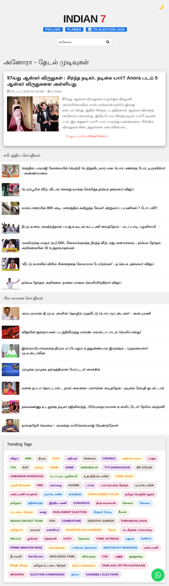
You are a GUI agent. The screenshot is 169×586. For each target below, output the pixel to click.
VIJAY (56, 458)
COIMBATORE (71, 521)
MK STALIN (144, 467)
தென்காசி (50, 538)
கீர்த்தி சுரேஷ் (18, 565)
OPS (52, 521)
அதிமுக (72, 458)
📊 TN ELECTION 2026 (106, 29)
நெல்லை (84, 538)
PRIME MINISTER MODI (26, 547)
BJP (25, 467)
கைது (43, 512)
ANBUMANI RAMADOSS (26, 476)
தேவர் (112, 530)
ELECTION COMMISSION (47, 574)
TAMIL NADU (124, 476)
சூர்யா (75, 574)
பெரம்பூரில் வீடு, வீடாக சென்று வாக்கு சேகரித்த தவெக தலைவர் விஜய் (78, 189)
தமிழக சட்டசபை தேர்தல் (50, 565)
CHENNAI (108, 458)
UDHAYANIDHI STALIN (103, 494)
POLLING (53, 29)
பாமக (90, 485)
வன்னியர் (52, 530)
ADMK (69, 467)
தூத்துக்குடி (136, 556)
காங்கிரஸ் (75, 494)
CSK (105, 556)
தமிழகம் (15, 503)
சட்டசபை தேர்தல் (21, 512)
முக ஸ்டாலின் (53, 494)
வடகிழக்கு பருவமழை (137, 530)
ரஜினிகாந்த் (35, 503)
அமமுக (35, 530)
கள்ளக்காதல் (57, 547)
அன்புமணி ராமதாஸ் (23, 494)
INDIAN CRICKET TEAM (26, 521)
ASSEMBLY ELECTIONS (102, 574)
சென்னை (90, 458)
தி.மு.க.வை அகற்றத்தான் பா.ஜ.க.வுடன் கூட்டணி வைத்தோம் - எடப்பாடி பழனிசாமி (89, 227)
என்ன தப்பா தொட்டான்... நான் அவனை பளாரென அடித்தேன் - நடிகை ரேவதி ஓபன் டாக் (93, 388)
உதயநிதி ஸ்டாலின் (96, 476)
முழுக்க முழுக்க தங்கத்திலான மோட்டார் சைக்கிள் (61, 369)
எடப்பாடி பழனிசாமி (63, 476)
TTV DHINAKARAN (117, 467)
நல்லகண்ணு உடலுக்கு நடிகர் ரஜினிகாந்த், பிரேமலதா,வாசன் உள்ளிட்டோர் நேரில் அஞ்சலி (93, 407)
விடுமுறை (89, 556)
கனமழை (56, 485)
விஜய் (14, 458)
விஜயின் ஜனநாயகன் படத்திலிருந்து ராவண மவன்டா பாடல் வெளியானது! (81, 332)
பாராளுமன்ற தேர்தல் (115, 485)
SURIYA (146, 538)
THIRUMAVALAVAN (134, 521)
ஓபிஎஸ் (32, 538)
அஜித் (119, 556)
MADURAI (17, 574)
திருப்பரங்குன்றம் (83, 565)
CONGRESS (81, 503)
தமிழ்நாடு (16, 530)
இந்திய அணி (58, 503)
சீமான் (122, 512)
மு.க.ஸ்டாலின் (144, 485)
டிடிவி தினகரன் (20, 485)
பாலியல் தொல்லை (84, 547)
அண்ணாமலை (131, 458)
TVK (13, 467)
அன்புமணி (151, 547)
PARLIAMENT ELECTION (70, 512)
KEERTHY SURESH (101, 521)
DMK (28, 458)
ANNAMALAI (89, 467)
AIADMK (74, 485)
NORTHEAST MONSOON (120, 547)
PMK (40, 485)
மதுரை (129, 538)
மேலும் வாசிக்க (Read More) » (87, 136)
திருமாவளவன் (106, 503)
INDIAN (84, 19)
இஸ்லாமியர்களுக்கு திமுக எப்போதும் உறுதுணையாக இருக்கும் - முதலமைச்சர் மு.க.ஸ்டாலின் (85, 351)
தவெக (39, 467)
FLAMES (74, 29)
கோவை (145, 503)
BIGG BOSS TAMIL (62, 556)
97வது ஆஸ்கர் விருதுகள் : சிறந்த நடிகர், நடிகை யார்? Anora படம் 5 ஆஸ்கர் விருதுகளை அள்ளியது (82, 81)
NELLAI (15, 538)
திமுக (42, 458)
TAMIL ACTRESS (107, 538)
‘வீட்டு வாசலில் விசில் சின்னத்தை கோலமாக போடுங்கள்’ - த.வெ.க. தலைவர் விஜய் (88, 264)
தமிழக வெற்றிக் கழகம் (139, 494)
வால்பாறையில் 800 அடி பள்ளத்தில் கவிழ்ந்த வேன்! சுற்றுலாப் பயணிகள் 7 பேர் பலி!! (89, 208)
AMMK (54, 467)
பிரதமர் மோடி (102, 512)
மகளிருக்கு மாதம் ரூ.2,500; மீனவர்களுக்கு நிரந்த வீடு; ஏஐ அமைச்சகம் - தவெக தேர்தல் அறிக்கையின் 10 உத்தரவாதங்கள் (91, 245)
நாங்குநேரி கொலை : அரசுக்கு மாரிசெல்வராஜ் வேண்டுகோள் (70, 425)
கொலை (127, 503)
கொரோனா (35, 556)
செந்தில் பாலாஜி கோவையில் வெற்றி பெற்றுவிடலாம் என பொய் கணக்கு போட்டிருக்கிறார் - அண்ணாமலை (93, 170)
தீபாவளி (16, 556)
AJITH (67, 538)
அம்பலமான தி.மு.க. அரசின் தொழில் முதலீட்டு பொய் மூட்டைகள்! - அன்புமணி (86, 313)
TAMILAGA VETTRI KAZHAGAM (123, 565)
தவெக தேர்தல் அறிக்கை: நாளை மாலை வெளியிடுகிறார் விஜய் (71, 283)
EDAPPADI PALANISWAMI (83, 530)
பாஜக (152, 458)
